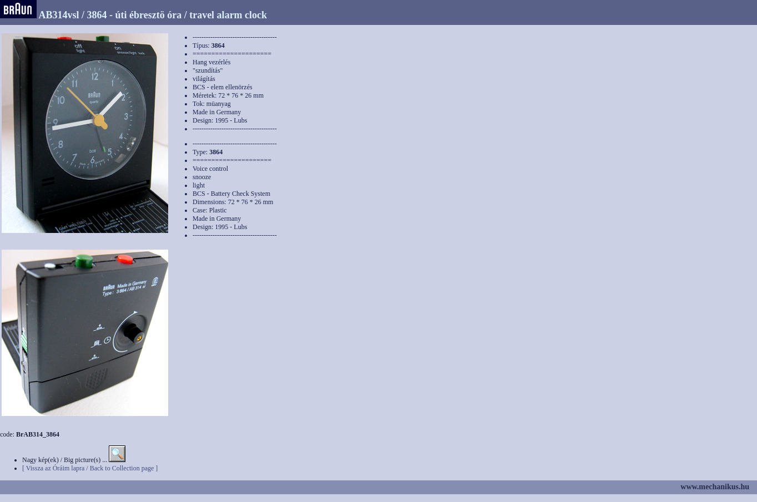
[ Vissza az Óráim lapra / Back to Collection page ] (90, 468)
